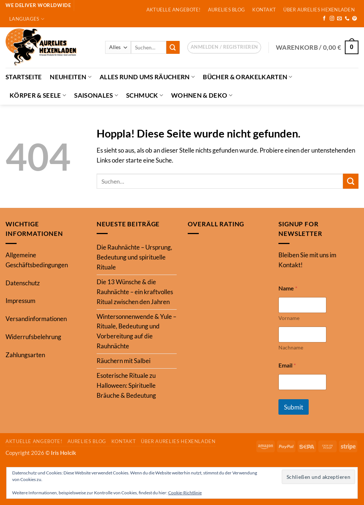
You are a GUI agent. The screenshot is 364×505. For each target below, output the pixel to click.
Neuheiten (70, 77)
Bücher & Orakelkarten (247, 77)
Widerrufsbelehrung (33, 337)
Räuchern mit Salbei (123, 361)
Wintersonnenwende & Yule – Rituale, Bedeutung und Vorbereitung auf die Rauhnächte (136, 331)
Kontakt (264, 10)
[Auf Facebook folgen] (324, 18)
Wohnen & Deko (201, 95)
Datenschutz (23, 283)
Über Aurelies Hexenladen (318, 10)
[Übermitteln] (173, 47)
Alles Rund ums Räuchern (147, 77)
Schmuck (144, 95)
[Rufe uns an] (347, 18)
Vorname (288, 318)
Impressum (20, 300)
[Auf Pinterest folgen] (354, 18)
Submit (293, 407)
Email (287, 365)
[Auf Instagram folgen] (332, 18)
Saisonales (96, 95)
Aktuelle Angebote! (173, 10)
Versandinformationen (36, 319)
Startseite (24, 77)
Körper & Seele (38, 95)
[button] (224, 47)
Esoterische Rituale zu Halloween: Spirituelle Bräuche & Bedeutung (126, 385)
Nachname (290, 347)
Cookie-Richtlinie (185, 492)
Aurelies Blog (226, 10)
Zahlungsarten (25, 355)
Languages (26, 18)
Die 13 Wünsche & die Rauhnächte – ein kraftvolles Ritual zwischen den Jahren (135, 292)
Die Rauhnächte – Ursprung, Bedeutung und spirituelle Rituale (134, 257)
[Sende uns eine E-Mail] (339, 18)
